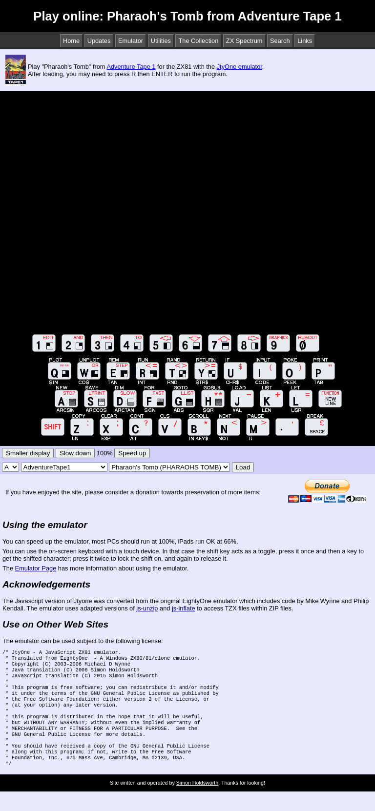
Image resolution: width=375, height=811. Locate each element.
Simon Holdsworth (197, 802)
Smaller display (28, 453)
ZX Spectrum (244, 40)
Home (71, 40)
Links (304, 40)
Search (280, 40)
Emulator (130, 40)
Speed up (132, 453)
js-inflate (183, 608)
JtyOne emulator (239, 66)
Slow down (75, 453)
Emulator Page (36, 568)
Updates (99, 40)
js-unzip (147, 608)
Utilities (161, 40)
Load (243, 467)
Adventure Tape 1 (130, 66)
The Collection (198, 40)
